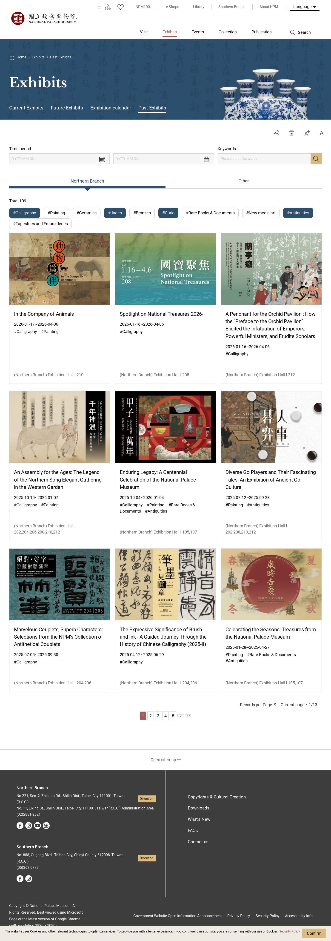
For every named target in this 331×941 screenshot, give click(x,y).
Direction (147, 805)
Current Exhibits (26, 108)
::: (99, 7)
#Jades (115, 212)
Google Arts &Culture (46, 832)
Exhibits (38, 57)
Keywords (227, 148)
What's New (199, 825)
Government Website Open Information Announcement (177, 922)
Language (302, 6)
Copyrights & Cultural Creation (217, 803)
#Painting (56, 212)
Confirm (314, 933)
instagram (28, 832)
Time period (20, 148)
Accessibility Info (299, 922)
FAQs (193, 837)
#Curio (168, 212)
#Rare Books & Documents (210, 212)
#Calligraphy (24, 212)
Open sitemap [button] (163, 766)
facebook (20, 832)
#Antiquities (298, 212)
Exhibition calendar (110, 108)
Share (276, 133)
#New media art (261, 212)
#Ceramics (87, 212)
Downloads (198, 814)
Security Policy (289, 931)
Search (316, 158)
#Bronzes (142, 212)
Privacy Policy (238, 922)
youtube (37, 832)
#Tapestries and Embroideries (40, 226)
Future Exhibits (67, 108)
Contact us (198, 848)
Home (21, 57)
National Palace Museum (43, 18)
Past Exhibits (60, 57)
